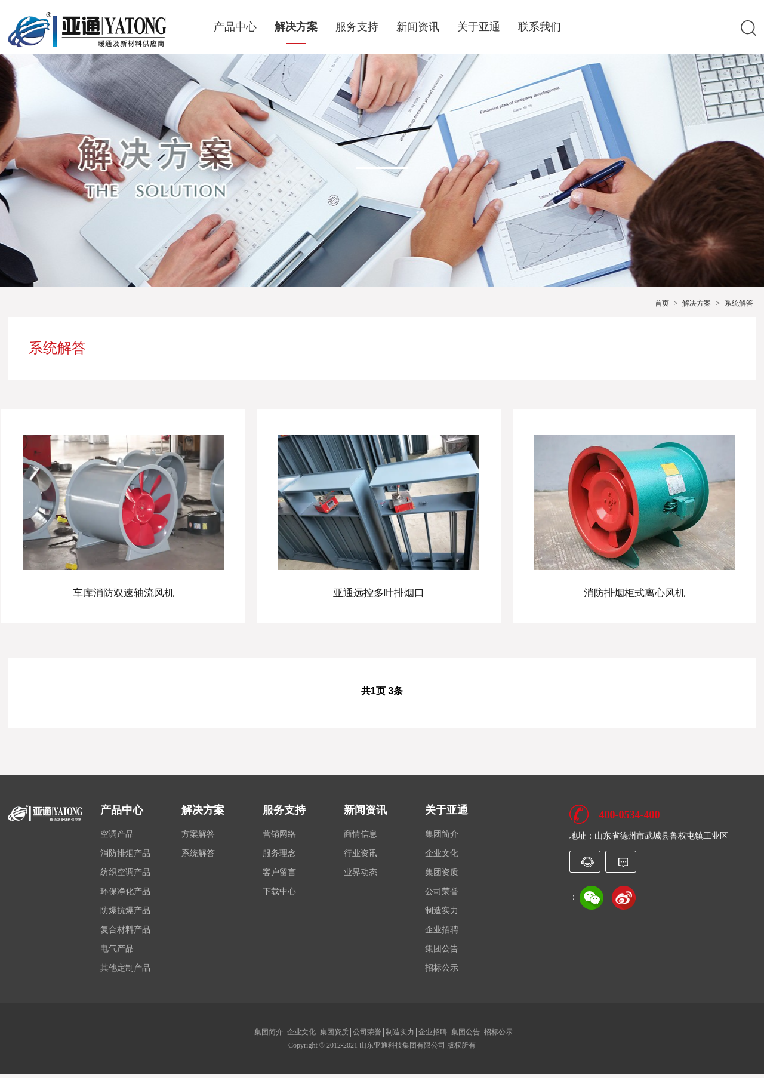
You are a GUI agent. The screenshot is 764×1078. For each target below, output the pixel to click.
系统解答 (739, 303)
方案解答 (198, 837)
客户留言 (279, 875)
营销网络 (279, 837)
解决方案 (296, 27)
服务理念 (279, 856)
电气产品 (117, 952)
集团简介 (441, 837)
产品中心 (235, 27)
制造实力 (441, 914)
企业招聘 (441, 933)
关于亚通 (478, 27)
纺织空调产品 (125, 875)
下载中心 (279, 895)
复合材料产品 (125, 933)
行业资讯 (360, 856)
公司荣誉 (441, 895)
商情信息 (360, 837)
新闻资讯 (417, 27)
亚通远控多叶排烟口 (382, 590)
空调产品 (117, 837)
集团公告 (441, 952)
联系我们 (539, 27)
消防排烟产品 (125, 856)
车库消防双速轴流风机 (126, 590)
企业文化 (441, 856)
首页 (662, 303)
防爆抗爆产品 (125, 914)
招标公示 (441, 971)
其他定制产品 (125, 971)
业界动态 (360, 875)
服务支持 (356, 27)
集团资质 (441, 875)
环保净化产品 (125, 895)
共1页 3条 (382, 694)
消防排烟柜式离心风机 (637, 590)
